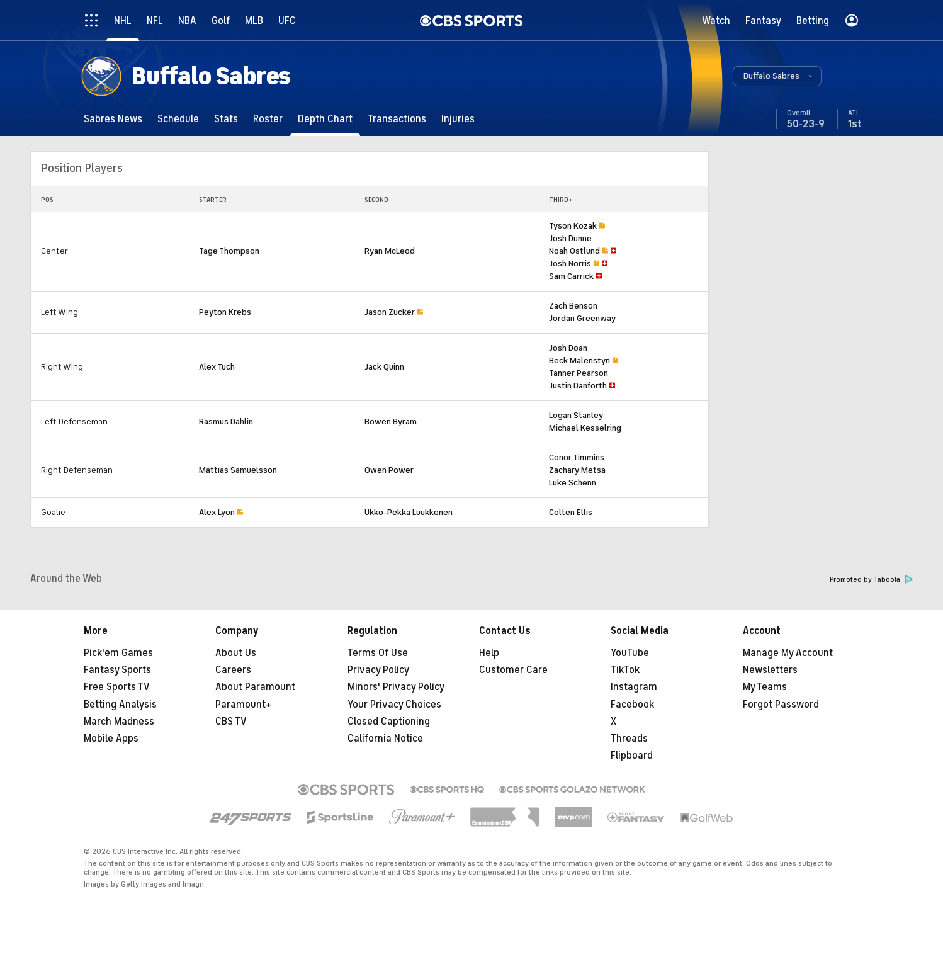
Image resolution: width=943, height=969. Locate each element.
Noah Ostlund (574, 251)
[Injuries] (458, 118)
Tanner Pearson (578, 373)
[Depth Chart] (325, 118)
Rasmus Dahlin (226, 421)
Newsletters (770, 670)
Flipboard (632, 755)
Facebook (632, 704)
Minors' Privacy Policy (395, 687)
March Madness (119, 721)
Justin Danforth (578, 385)
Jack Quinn (384, 366)
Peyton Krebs (225, 312)
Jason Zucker (389, 312)
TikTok (625, 670)
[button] (777, 76)
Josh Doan (568, 348)
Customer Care (513, 670)
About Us (235, 653)
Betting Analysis (120, 704)
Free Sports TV (117, 687)
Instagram (634, 687)
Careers (233, 670)
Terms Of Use (377, 653)
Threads (629, 738)
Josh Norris (570, 263)
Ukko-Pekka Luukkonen (408, 512)
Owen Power (389, 470)
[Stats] (226, 118)
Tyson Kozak (573, 225)
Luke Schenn (572, 482)
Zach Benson (573, 305)
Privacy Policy (378, 670)
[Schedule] (178, 118)
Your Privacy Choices (394, 704)
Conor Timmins (576, 457)
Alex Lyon (217, 512)
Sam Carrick (571, 276)
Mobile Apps (111, 738)
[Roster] (268, 118)
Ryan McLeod (389, 251)
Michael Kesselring (585, 427)
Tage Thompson (229, 251)
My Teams (765, 687)
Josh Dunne (570, 238)
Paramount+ (243, 704)
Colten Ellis (570, 512)
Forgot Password (781, 704)
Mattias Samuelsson (238, 470)
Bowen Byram (390, 421)
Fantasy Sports (117, 670)
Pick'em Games (118, 653)
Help (489, 653)
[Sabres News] (113, 118)
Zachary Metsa (577, 470)
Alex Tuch (217, 366)
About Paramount (255, 687)
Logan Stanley (576, 415)
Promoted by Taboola (871, 579)
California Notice (385, 738)
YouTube (630, 653)
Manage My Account (788, 653)
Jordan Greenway (582, 318)
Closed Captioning (388, 721)
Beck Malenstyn (579, 360)
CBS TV (231, 721)
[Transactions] (397, 118)
